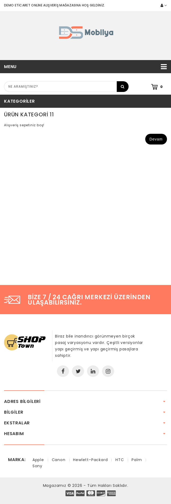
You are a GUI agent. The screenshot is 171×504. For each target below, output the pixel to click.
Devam (156, 139)
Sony (37, 466)
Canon (59, 459)
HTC (119, 459)
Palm (137, 459)
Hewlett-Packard (90, 459)
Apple (38, 459)
